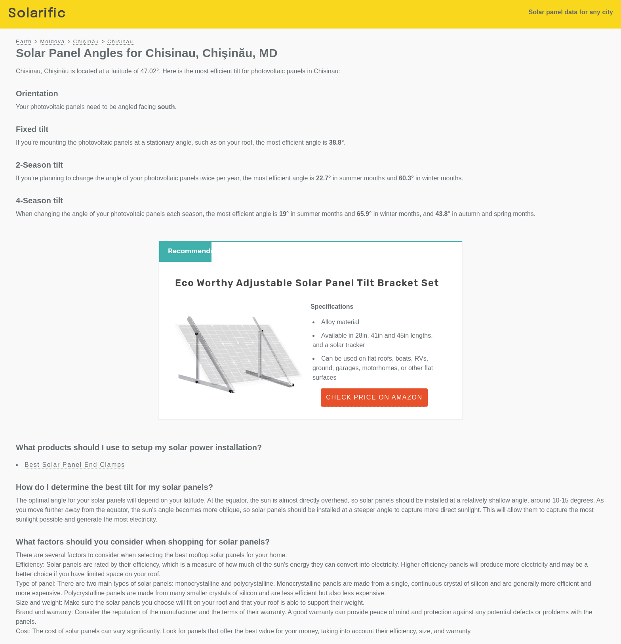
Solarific (37, 14)
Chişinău (86, 41)
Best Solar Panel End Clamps (75, 464)
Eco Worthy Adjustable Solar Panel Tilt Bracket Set (307, 283)
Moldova (52, 41)
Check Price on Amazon (374, 397)
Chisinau (120, 41)
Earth (24, 41)
